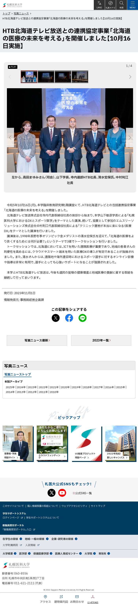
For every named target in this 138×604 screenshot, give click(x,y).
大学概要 (8, 553)
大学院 (88, 553)
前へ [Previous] (10, 76)
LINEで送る (82, 318)
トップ (6, 13)
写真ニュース (21, 13)
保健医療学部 (41, 553)
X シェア (56, 318)
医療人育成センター (66, 553)
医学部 (23, 553)
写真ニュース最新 (36, 340)
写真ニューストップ (17, 374)
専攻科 (102, 553)
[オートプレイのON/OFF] (12, 67)
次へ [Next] (129, 76)
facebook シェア (69, 318)
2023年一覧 (100, 340)
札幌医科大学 (12, 5)
